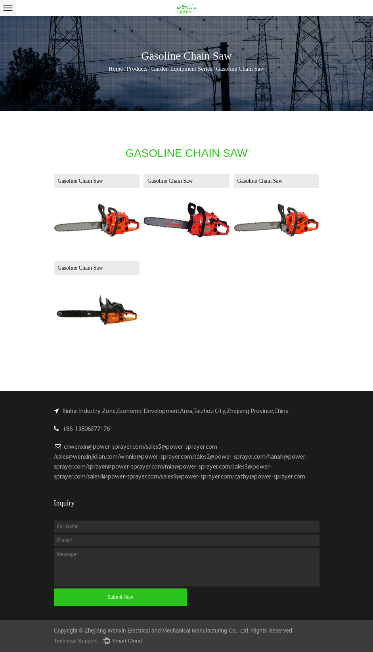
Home (116, 69)
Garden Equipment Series (181, 69)
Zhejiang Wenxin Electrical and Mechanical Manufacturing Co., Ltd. (167, 630)
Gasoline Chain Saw (80, 181)
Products (137, 69)
